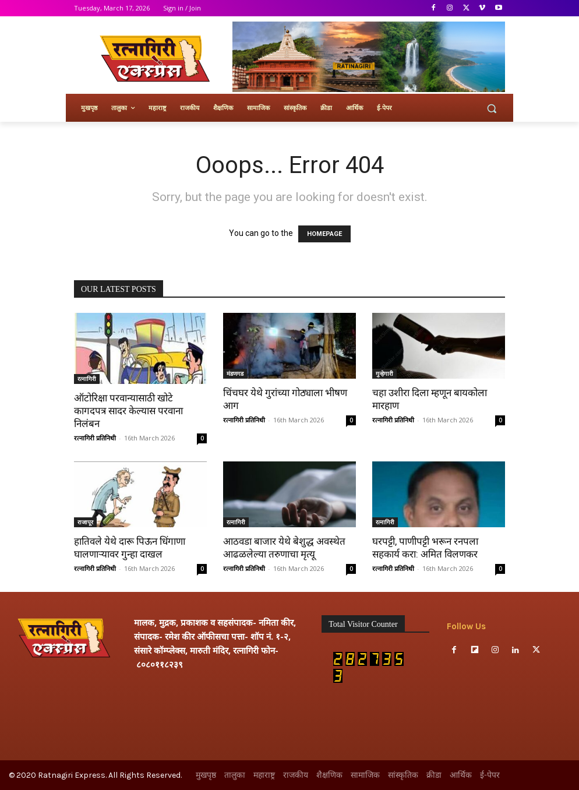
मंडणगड (235, 373)
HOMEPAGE (324, 234)
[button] (491, 108)
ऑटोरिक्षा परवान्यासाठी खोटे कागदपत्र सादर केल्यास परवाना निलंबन (128, 410)
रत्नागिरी (86, 379)
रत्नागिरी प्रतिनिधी (95, 437)
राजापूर (85, 522)
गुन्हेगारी (384, 373)
